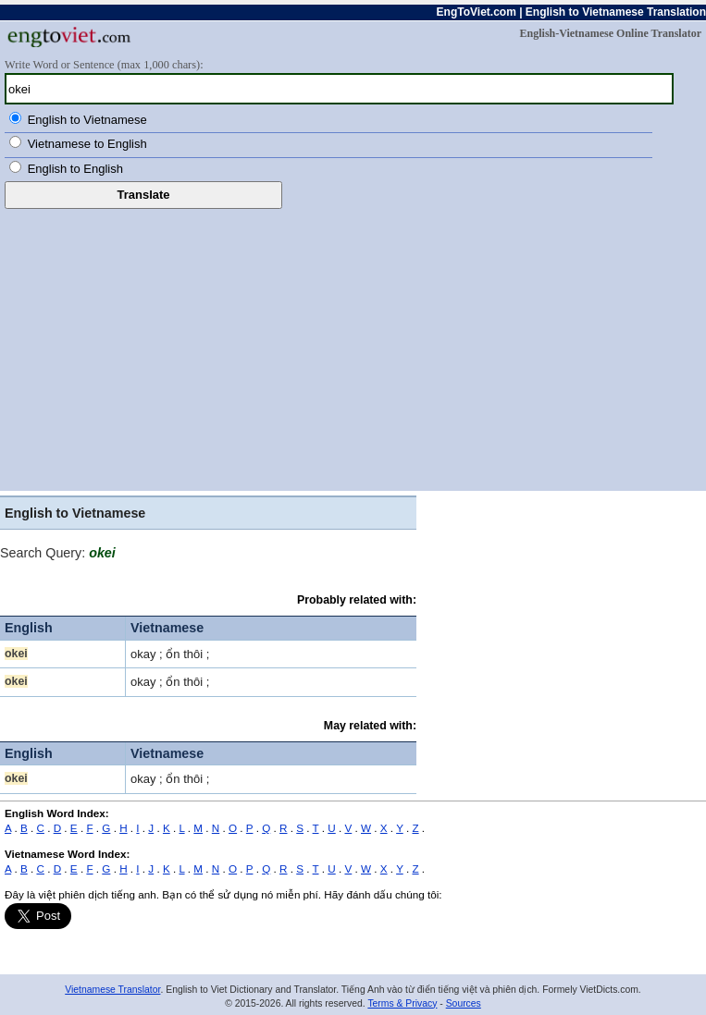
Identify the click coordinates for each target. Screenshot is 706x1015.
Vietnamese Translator (112, 989)
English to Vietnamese (87, 120)
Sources (463, 1003)
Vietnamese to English (87, 144)
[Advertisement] (353, 347)
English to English (75, 169)
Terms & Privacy (402, 1003)
